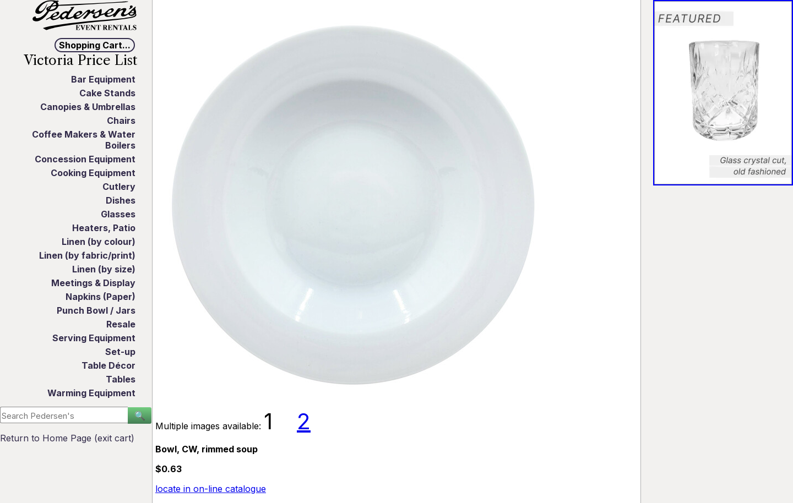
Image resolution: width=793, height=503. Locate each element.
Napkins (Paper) (100, 296)
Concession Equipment (85, 159)
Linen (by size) (103, 269)
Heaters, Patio (103, 227)
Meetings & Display (93, 282)
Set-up (120, 351)
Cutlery (118, 186)
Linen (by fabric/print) (87, 255)
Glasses (118, 214)
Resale (120, 324)
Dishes (120, 200)
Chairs (121, 120)
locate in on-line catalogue (210, 488)
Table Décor (108, 365)
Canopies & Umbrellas (87, 106)
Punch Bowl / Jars (96, 310)
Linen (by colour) (98, 241)
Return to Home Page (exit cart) (67, 438)
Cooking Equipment (93, 172)
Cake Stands (107, 93)
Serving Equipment (93, 337)
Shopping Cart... (95, 45)
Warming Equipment (91, 392)
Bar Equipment (103, 79)
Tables (120, 379)
